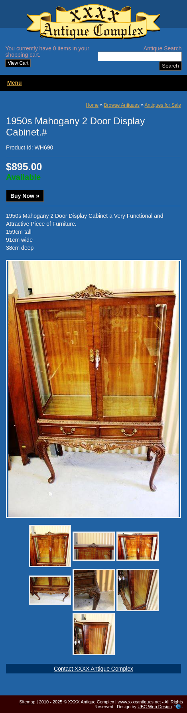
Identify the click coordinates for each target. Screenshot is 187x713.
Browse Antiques (122, 105)
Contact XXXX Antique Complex (93, 668)
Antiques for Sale (163, 105)
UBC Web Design (155, 706)
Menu (14, 83)
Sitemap (27, 701)
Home (92, 105)
